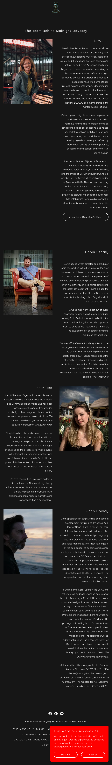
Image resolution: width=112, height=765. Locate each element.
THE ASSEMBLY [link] (23, 729)
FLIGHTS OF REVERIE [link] (53, 734)
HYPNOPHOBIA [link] (80, 734)
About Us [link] (74, 739)
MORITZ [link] (70, 729)
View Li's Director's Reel (85, 216)
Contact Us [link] (90, 739)
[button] (9, 7)
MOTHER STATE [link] (88, 729)
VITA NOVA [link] (29, 734)
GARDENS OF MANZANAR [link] (31, 739)
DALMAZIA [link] (58, 739)
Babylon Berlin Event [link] (56, 744)
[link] (56, 7)
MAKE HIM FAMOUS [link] (49, 729)
